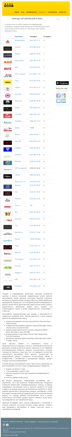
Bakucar (18, 252)
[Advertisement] (62, 51)
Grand (17, 108)
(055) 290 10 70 (35, 60)
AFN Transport (20, 74)
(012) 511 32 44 (35, 232)
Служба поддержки (30, 422)
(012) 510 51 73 (35, 246)
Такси (22, 12)
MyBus (17, 128)
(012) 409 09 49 (35, 226)
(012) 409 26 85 (35, 47)
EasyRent (18, 121)
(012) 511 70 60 (35, 192)
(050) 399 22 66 (35, 279)
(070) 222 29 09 (35, 161)
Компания (19, 36)
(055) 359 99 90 (35, 212)
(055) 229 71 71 (35, 40)
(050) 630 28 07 (35, 94)
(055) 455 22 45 (35, 199)
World (17, 134)
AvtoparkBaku (20, 40)
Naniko (17, 239)
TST (16, 226)
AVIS (16, 67)
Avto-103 (18, 141)
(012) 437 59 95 (35, 81)
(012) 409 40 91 (35, 252)
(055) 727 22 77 (35, 266)
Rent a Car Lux (20, 182)
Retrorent (18, 101)
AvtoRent (18, 286)
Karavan (18, 199)
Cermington (19, 259)
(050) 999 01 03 (35, 141)
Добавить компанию (16, 422)
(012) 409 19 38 (35, 155)
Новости (5, 422)
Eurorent (18, 94)
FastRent (18, 148)
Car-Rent (18, 114)
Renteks (18, 54)
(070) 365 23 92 (35, 182)
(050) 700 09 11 (35, 134)
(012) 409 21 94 (35, 286)
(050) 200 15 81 (35, 114)
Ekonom (18, 266)
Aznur (17, 205)
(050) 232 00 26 (35, 219)
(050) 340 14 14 (35, 121)
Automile (18, 219)
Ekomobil (18, 155)
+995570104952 (35, 239)
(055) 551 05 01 (35, 273)
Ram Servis (19, 232)
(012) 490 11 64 (35, 74)
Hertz (17, 81)
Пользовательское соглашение (48, 422)
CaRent (17, 87)
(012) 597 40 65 (35, 185)
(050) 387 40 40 (35, 101)
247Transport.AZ (21, 168)
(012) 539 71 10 (35, 259)
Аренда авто (42, 12)
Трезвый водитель (31, 12)
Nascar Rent (19, 60)
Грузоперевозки (52, 12)
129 (31, 205)
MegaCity (18, 273)
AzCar (17, 246)
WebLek (24, 432)
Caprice (17, 175)
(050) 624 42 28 (35, 54)
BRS (16, 279)
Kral (16, 212)
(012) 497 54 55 (35, 67)
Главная (16, 12)
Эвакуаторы (62, 12)
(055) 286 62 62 (35, 108)
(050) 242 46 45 (35, 175)
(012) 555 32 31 (35, 87)
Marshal (18, 161)
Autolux (17, 47)
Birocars (18, 185)
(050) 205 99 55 (35, 148)
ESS (16, 192)
